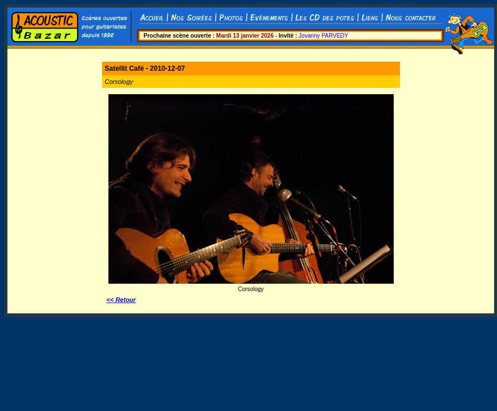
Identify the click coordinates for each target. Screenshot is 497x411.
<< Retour (121, 299)
